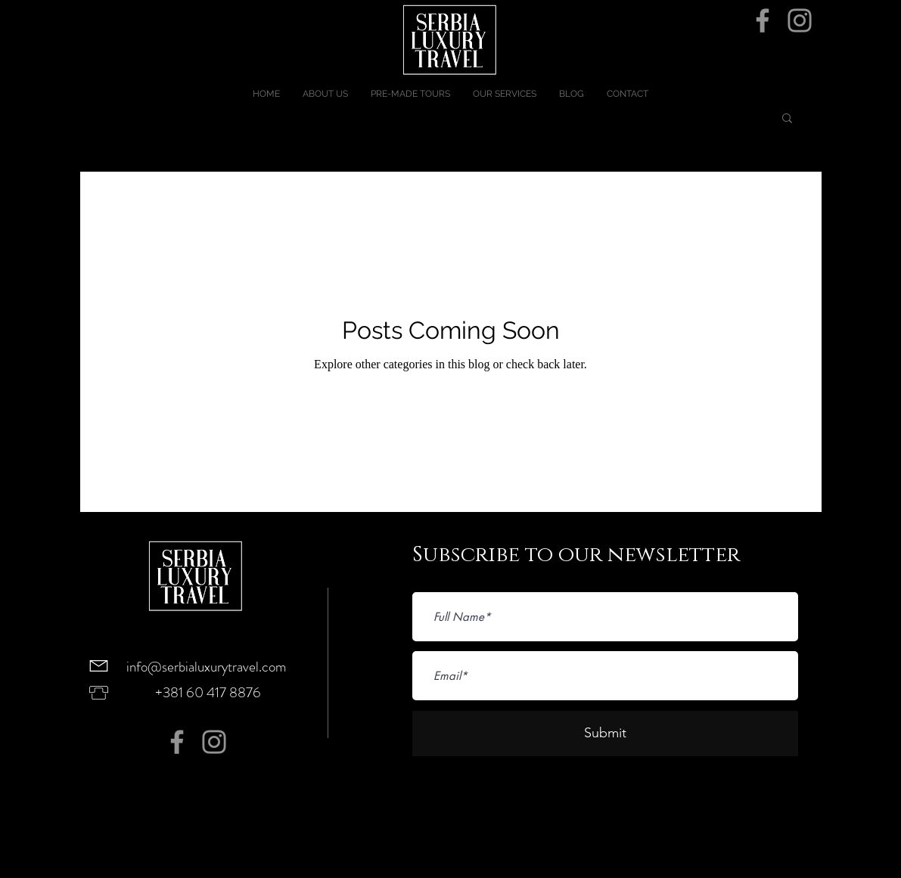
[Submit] (605, 733)
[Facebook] (762, 20)
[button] (787, 119)
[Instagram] (800, 20)
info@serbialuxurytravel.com (206, 666)
